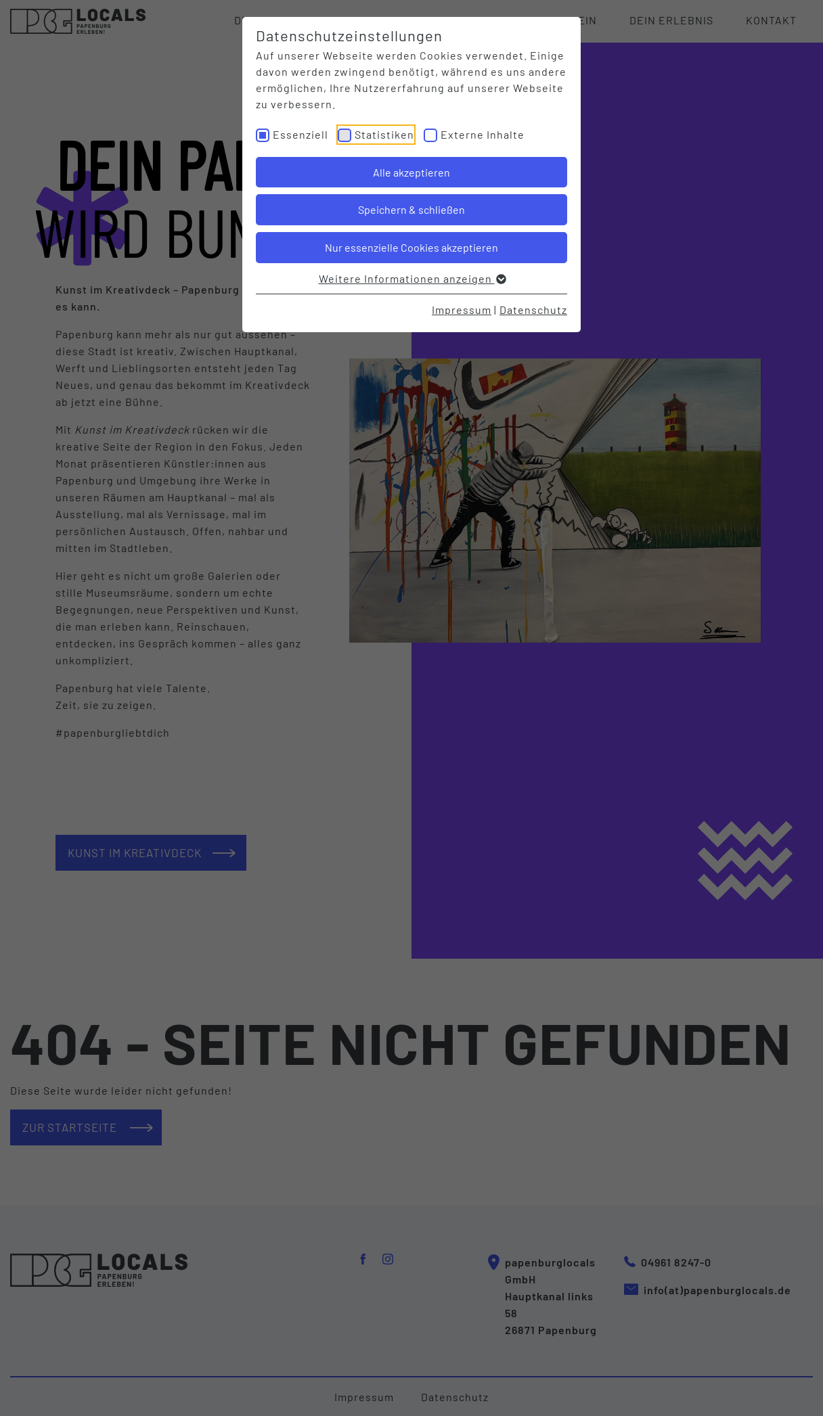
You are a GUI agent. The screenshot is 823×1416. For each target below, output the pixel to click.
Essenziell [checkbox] (300, 134)
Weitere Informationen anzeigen (412, 278)
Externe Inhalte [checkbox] (483, 134)
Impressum (461, 309)
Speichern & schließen (411, 209)
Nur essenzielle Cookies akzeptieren (411, 247)
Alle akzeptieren (411, 172)
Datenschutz (533, 309)
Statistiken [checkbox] (384, 134)
